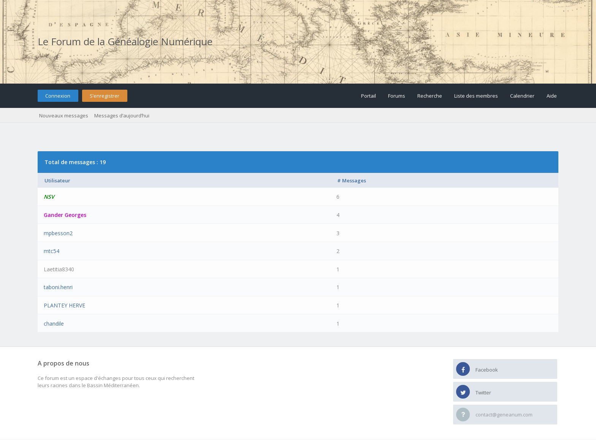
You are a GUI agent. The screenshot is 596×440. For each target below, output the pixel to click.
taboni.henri (58, 287)
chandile (54, 323)
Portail (368, 95)
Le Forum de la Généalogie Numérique (125, 41)
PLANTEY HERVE (64, 305)
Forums (396, 95)
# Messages (351, 180)
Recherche (429, 95)
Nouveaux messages (63, 115)
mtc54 (51, 251)
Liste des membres (476, 95)
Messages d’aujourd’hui (121, 115)
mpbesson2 (58, 233)
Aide (552, 95)
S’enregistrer (104, 95)
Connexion (57, 95)
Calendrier (522, 95)
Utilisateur (57, 180)
